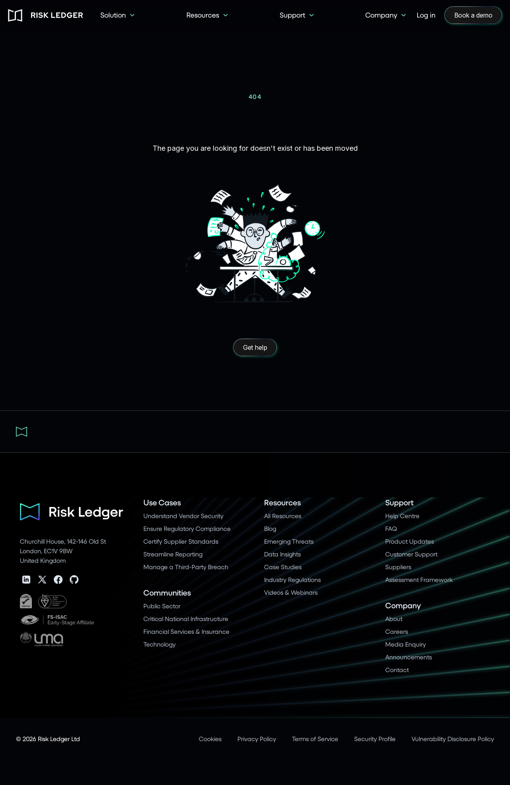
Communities (167, 592)
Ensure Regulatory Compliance (187, 528)
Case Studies (283, 566)
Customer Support (411, 554)
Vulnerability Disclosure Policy (453, 738)
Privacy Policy (256, 738)
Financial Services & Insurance (186, 631)
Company (403, 605)
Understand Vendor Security (183, 515)
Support (399, 502)
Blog (270, 528)
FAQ (391, 528)
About (393, 618)
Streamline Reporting (172, 554)
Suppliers (398, 566)
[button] (118, 15)
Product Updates (409, 541)
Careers (396, 631)
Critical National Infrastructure (185, 618)
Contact (397, 669)
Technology (159, 644)
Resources (282, 502)
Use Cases (162, 502)
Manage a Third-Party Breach (185, 566)
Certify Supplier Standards (180, 541)
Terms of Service (315, 738)
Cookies (210, 738)
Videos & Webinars (291, 592)
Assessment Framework (419, 579)
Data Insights (282, 554)
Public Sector (161, 605)
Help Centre (402, 515)
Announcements (408, 657)
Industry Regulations (292, 579)
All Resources (282, 515)
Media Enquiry (405, 644)
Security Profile (375, 738)
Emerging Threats (289, 541)
